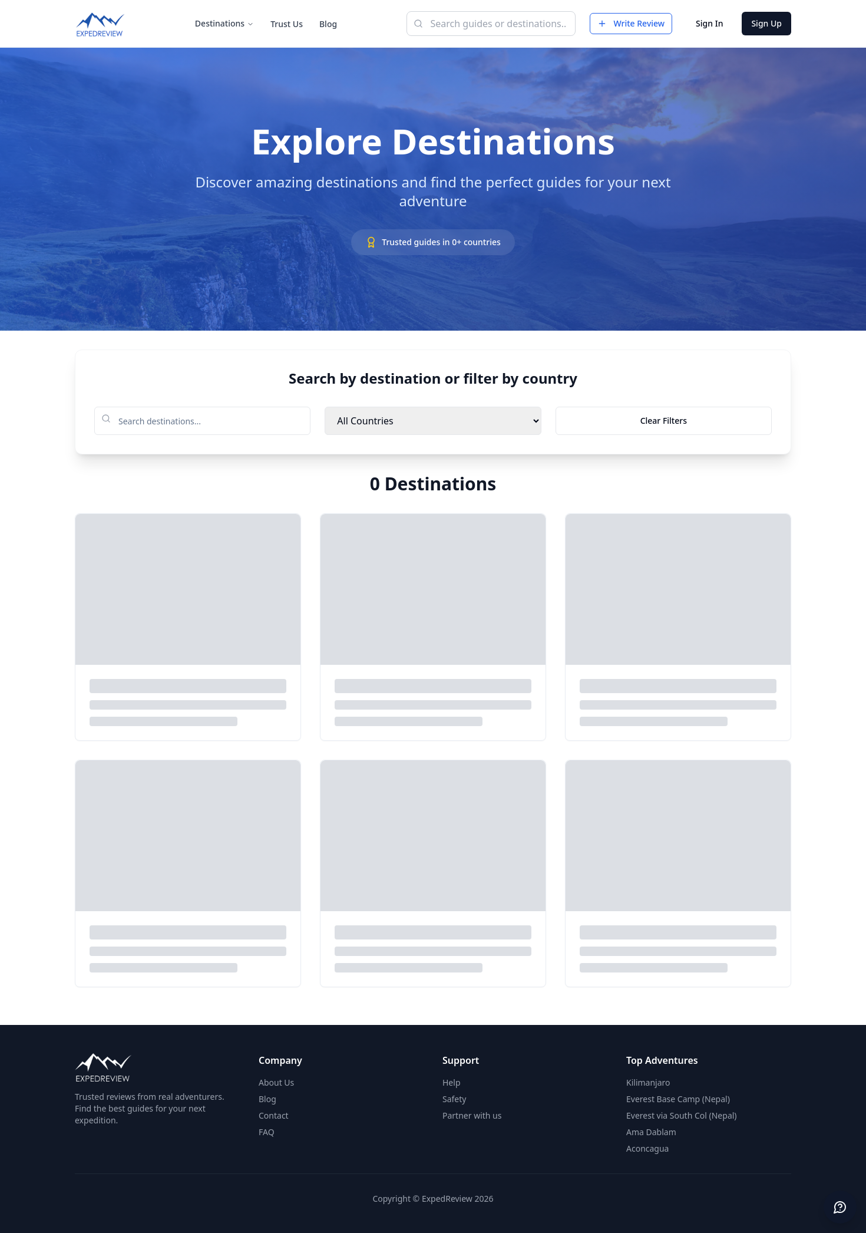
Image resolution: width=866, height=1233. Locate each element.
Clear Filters (663, 420)
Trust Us (286, 23)
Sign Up (766, 23)
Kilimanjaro (648, 1082)
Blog (328, 23)
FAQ (267, 1132)
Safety (454, 1099)
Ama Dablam (651, 1132)
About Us (276, 1082)
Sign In (709, 23)
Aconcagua (647, 1148)
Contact (274, 1115)
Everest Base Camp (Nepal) (678, 1099)
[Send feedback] (840, 1207)
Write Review (631, 23)
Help (451, 1082)
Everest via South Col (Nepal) (681, 1115)
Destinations (224, 23)
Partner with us (471, 1115)
